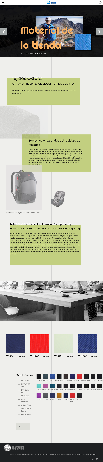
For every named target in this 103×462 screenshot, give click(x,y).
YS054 (9, 356)
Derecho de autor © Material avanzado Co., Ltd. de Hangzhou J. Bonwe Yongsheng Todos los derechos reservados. (45, 454)
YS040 (57, 356)
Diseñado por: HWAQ (90, 454)
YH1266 (34, 356)
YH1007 (82, 356)
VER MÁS (21, 356)
